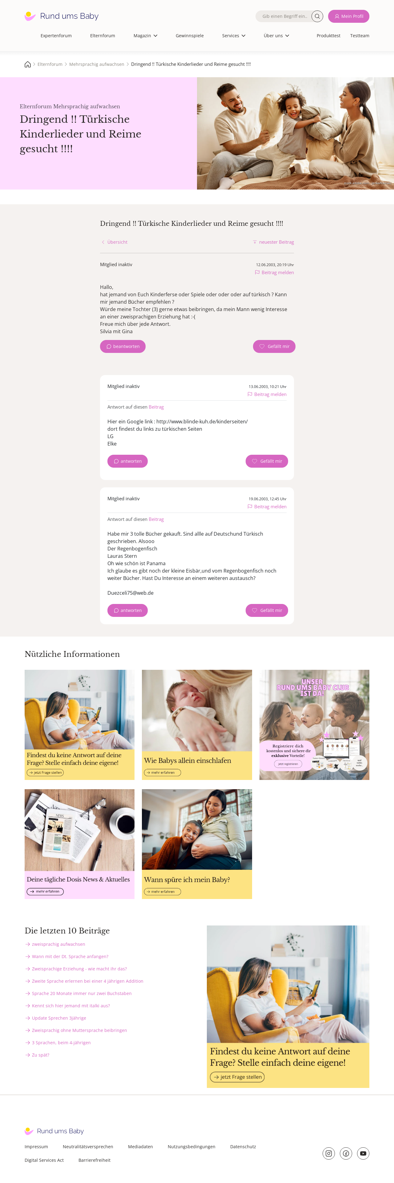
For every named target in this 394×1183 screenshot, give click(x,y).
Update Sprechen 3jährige (59, 1018)
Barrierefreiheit (94, 1160)
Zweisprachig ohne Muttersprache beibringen (79, 1030)
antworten (131, 461)
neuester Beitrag (276, 242)
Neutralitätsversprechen (88, 1146)
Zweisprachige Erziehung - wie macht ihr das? (79, 969)
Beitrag (156, 407)
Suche (317, 16)
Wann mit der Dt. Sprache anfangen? (70, 956)
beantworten (126, 346)
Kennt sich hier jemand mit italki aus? (71, 1006)
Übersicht (117, 242)
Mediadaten (140, 1146)
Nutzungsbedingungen (191, 1146)
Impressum (36, 1146)
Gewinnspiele (190, 35)
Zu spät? (40, 1055)
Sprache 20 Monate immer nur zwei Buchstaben (82, 993)
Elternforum (102, 35)
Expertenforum (56, 35)
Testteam (359, 35)
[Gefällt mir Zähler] (274, 346)
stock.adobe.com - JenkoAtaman (367, 183)
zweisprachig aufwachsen (58, 944)
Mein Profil (352, 16)
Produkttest (328, 35)
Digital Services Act (44, 1160)
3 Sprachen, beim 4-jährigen (61, 1042)
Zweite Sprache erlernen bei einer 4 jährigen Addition (87, 981)
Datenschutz (243, 1146)
